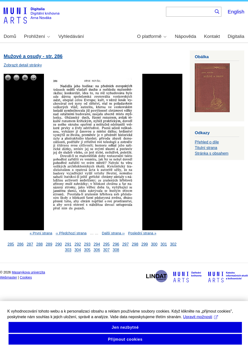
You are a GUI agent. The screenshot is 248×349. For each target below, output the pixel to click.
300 (154, 244)
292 (77, 244)
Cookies (26, 277)
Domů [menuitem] (10, 36)
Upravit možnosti (200, 322)
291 (68, 244)
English (236, 11)
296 (116, 244)
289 (49, 244)
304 (77, 250)
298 (135, 244)
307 (106, 250)
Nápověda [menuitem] (185, 36)
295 (106, 244)
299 (144, 244)
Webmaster (8, 277)
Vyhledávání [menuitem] (71, 36)
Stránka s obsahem (211, 153)
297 (125, 244)
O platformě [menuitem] (151, 36)
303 (68, 250)
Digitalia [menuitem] (236, 36)
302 (173, 244)
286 (20, 244)
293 (87, 244)
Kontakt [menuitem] (212, 36)
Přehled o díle (207, 142)
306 (96, 250)
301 (163, 244)
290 (58, 244)
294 (96, 244)
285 (11, 244)
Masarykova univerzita (28, 272)
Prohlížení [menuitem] (37, 36)
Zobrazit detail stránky (23, 65)
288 (39, 244)
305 (87, 250)
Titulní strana (206, 148)
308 (116, 250)
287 (30, 244)
